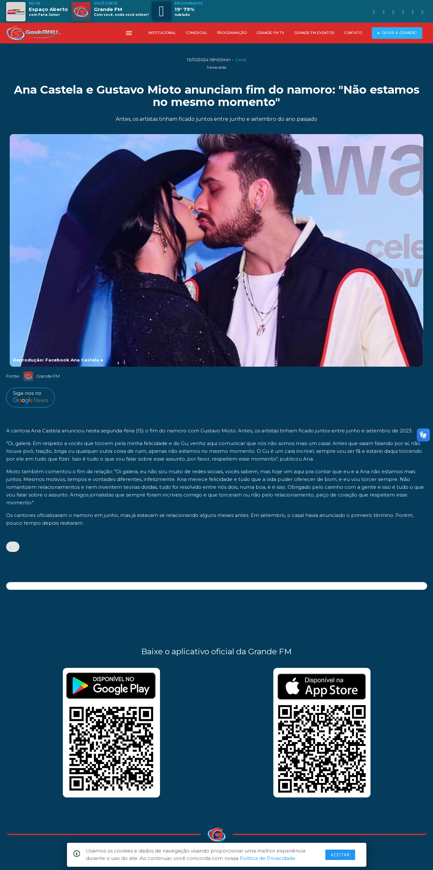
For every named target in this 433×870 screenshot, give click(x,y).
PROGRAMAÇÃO (232, 33)
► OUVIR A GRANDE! (397, 33)
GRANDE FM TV (270, 33)
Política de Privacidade (267, 858)
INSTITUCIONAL (162, 33)
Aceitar (340, 855)
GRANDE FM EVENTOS (314, 33)
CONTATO (353, 33)
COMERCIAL (196, 33)
